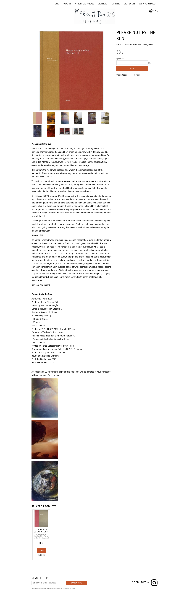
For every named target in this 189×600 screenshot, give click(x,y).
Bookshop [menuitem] (66, 4)
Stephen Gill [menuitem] (129, 4)
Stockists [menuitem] (102, 4)
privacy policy (71, 588)
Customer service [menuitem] (147, 4)
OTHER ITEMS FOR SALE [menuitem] (84, 4)
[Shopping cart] (152, 11)
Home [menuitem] (56, 4)
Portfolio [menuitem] (115, 4)
